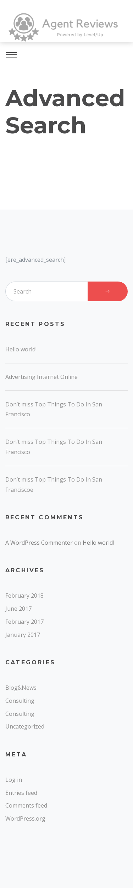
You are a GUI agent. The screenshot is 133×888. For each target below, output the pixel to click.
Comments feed (26, 805)
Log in (13, 780)
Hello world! (21, 349)
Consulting (19, 701)
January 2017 (22, 635)
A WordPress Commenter (39, 542)
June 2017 (18, 608)
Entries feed (21, 793)
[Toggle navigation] (11, 56)
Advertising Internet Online (41, 377)
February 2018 (24, 595)
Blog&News (21, 687)
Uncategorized (24, 726)
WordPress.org (25, 818)
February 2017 (24, 622)
